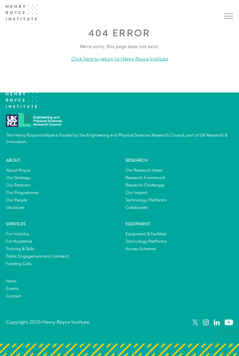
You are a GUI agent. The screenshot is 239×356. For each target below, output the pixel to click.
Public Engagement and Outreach (37, 256)
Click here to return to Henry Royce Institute (119, 59)
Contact (13, 296)
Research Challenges (145, 185)
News (11, 281)
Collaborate (136, 207)
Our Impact (136, 192)
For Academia (19, 241)
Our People (16, 200)
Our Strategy (18, 177)
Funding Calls (18, 263)
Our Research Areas (144, 170)
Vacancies (15, 207)
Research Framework (145, 177)
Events (12, 288)
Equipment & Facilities (145, 234)
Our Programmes (22, 192)
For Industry (17, 234)
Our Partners (18, 185)
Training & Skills (20, 248)
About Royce (18, 170)
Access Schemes (140, 248)
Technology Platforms (145, 200)
